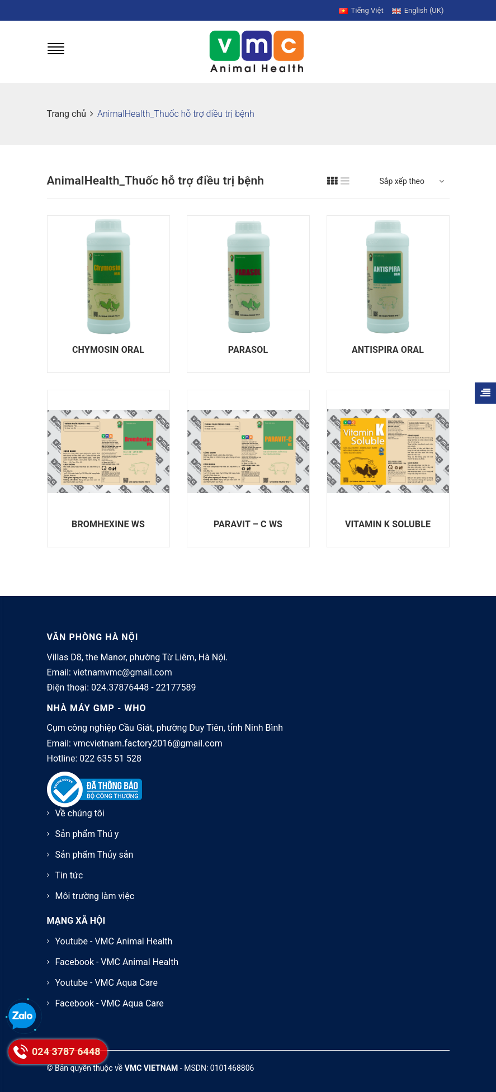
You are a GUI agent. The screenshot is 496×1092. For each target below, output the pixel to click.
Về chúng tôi (80, 813)
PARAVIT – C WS (248, 524)
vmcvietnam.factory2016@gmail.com (148, 743)
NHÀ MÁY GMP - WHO (97, 708)
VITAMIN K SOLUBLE (388, 524)
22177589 (176, 687)
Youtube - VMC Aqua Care (106, 982)
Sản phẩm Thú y (87, 834)
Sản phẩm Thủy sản (94, 854)
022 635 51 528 (110, 758)
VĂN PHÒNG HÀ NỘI (93, 637)
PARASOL (248, 349)
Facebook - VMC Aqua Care (109, 1003)
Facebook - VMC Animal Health (117, 962)
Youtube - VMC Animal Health (114, 941)
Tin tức (69, 875)
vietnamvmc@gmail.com (122, 672)
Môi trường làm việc (95, 896)
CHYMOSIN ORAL (108, 349)
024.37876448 (120, 687)
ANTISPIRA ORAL (388, 349)
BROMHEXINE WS (108, 524)
